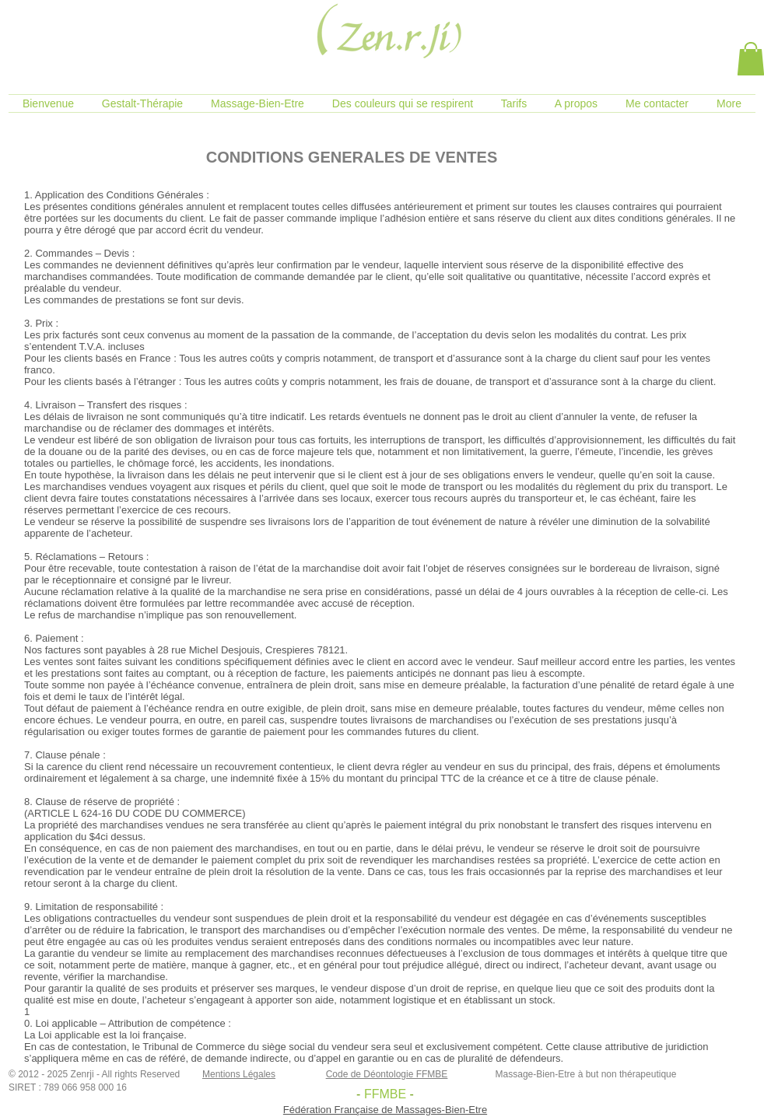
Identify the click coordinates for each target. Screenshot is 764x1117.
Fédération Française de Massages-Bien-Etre (385, 1109)
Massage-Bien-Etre (536, 1074)
